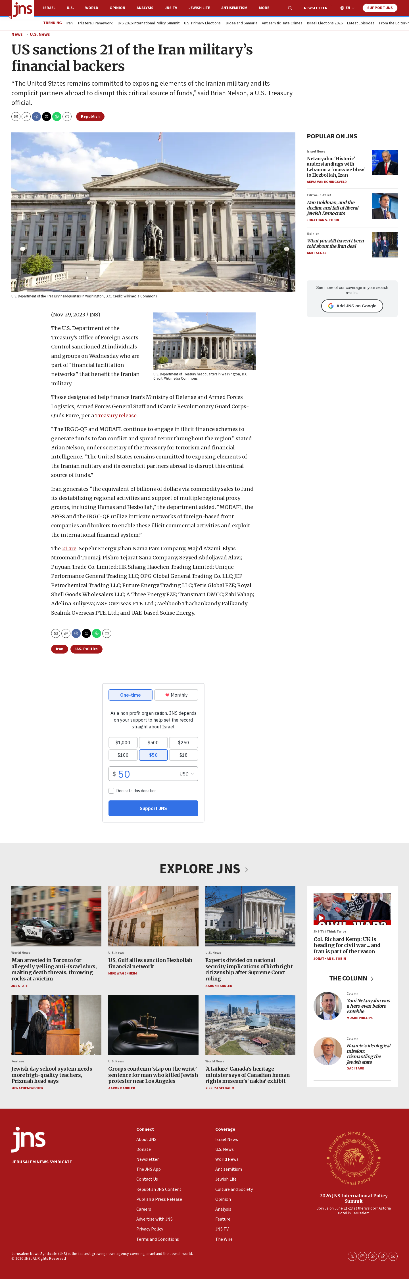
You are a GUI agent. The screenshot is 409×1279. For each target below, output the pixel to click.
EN (348, 8)
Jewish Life (199, 8)
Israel (49, 8)
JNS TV (171, 8)
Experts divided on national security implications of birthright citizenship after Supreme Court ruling (249, 969)
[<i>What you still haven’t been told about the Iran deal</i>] (385, 244)
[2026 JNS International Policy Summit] (353, 1158)
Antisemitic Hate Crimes (282, 23)
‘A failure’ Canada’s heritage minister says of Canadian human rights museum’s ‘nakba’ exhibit (247, 1075)
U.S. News (40, 34)
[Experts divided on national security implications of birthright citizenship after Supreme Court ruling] (250, 916)
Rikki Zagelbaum (219, 1088)
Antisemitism (234, 8)
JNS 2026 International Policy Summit (148, 23)
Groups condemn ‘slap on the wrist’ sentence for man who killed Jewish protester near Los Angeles (153, 1075)
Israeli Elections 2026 (325, 23)
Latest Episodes (361, 23)
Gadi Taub (355, 1068)
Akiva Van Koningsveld (327, 181)
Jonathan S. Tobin (323, 220)
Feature (17, 1061)
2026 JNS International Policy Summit (354, 1198)
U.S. (70, 8)
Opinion (117, 8)
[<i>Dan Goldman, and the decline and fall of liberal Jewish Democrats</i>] (385, 206)
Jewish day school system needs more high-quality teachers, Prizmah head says (51, 1075)
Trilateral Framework (95, 23)
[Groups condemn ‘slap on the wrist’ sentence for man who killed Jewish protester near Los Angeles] (153, 1025)
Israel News (316, 151)
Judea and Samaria (241, 23)
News (17, 34)
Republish (90, 116)
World (91, 8)
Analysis (145, 8)
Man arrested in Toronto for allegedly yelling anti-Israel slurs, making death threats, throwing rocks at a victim (54, 969)
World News (20, 952)
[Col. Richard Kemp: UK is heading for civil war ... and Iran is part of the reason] (352, 909)
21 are (69, 548)
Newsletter (315, 8)
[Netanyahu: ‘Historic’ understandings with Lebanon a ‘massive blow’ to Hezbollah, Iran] (385, 162)
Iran (69, 23)
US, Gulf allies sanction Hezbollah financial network (150, 963)
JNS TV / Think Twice (330, 931)
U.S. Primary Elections (202, 23)
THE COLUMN (352, 978)
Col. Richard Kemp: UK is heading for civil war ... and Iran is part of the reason (347, 945)
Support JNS (380, 8)
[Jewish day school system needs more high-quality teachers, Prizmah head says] (56, 1025)
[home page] (22, 9)
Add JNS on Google (352, 306)
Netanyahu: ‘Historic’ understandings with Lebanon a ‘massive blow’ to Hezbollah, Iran (336, 167)
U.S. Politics (86, 649)
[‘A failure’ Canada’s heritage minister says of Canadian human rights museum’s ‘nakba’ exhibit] (250, 1025)
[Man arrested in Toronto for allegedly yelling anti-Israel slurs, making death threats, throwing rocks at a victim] (56, 916)
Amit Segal (316, 253)
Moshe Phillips (360, 1018)
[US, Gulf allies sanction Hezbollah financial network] (153, 916)
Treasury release (116, 415)
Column (352, 993)
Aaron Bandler (218, 986)
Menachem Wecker (27, 1088)
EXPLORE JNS (204, 869)
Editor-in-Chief (319, 195)
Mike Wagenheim (122, 973)
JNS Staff (19, 986)
